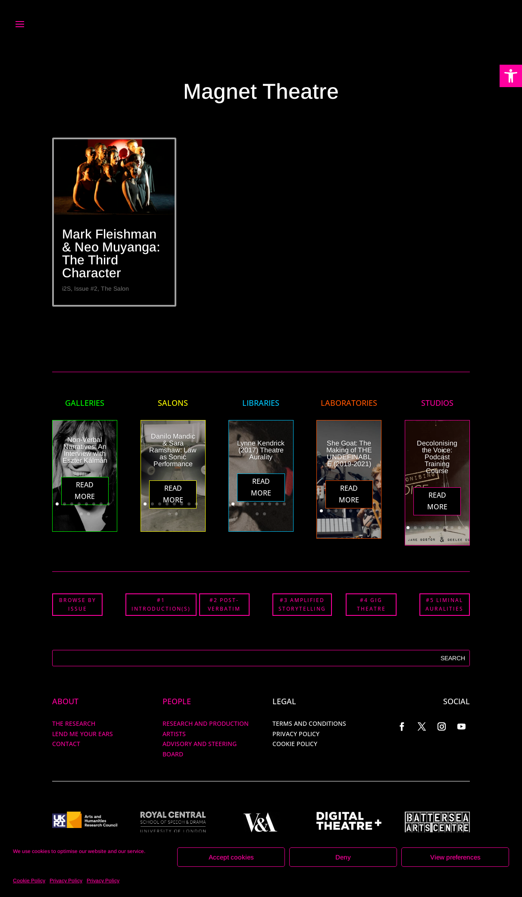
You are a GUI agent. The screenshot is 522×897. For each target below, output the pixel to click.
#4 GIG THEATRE (371, 604)
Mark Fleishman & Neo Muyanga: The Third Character (111, 253)
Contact (66, 744)
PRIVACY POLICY (295, 734)
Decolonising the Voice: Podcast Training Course (437, 456)
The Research (73, 723)
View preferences (455, 857)
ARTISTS (174, 734)
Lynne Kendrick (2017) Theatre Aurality (260, 450)
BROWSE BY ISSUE (77, 604)
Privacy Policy (66, 881)
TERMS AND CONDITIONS (309, 723)
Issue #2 (85, 288)
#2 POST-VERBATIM (224, 604)
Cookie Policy (29, 881)
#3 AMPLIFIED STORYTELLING (302, 604)
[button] (511, 76)
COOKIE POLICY (294, 744)
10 (88, 513)
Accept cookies (231, 857)
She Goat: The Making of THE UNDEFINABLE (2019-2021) (349, 453)
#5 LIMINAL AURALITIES (444, 604)
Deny (343, 857)
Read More (85, 490)
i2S (66, 288)
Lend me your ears (82, 734)
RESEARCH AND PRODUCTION (206, 723)
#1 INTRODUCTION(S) (161, 604)
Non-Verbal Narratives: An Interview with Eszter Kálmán (85, 450)
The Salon (115, 288)
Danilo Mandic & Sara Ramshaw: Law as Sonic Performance (173, 450)
